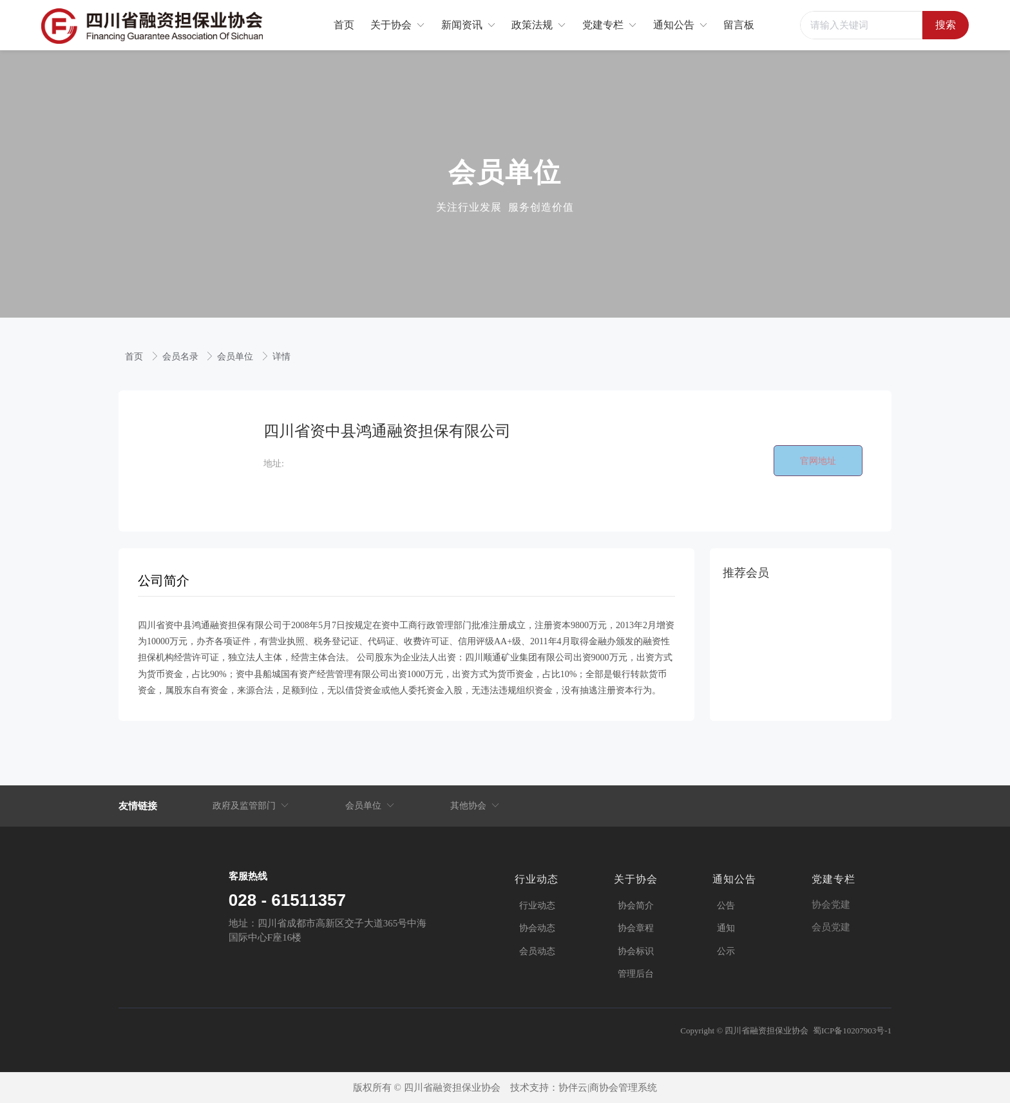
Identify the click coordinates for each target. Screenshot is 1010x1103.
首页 (135, 356)
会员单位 (236, 356)
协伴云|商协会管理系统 (607, 1087)
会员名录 (181, 356)
